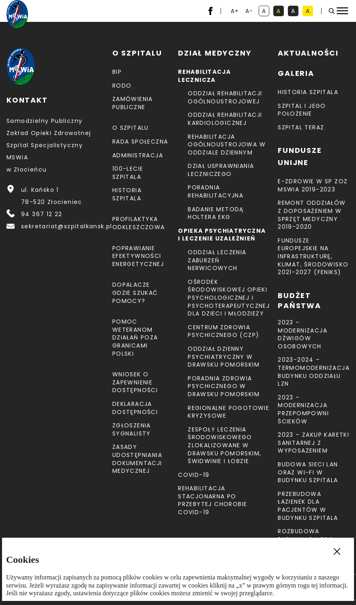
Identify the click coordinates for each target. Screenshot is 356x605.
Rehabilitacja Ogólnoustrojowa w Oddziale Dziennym (227, 145)
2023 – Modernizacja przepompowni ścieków (303, 409)
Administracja (137, 155)
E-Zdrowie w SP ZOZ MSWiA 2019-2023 (312, 185)
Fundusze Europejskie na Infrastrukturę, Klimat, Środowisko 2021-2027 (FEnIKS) (313, 256)
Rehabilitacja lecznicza (204, 76)
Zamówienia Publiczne (132, 103)
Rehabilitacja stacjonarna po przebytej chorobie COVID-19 (212, 500)
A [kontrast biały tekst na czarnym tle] (294, 11)
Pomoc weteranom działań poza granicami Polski (135, 337)
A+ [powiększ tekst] (235, 11)
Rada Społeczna (140, 141)
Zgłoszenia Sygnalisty (131, 429)
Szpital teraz (301, 127)
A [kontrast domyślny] (265, 11)
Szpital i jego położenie (302, 110)
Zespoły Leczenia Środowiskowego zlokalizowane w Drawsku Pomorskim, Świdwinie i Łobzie (224, 445)
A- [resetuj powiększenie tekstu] (250, 11)
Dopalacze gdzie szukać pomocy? (135, 293)
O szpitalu (130, 128)
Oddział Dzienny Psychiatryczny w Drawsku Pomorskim (223, 357)
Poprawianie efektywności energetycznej (138, 256)
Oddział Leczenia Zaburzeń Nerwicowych (217, 260)
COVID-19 (193, 475)
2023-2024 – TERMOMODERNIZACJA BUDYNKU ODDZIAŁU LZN (314, 372)
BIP (117, 72)
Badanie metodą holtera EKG (216, 213)
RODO (122, 86)
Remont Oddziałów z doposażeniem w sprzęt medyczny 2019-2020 (311, 215)
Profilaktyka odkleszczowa (138, 223)
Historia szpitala (127, 194)
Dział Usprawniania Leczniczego (221, 170)
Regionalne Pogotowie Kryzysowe (228, 412)
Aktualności (308, 53)
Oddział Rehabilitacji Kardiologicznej (225, 119)
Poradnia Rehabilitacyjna (215, 191)
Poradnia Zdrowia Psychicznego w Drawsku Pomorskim (223, 386)
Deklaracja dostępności (135, 408)
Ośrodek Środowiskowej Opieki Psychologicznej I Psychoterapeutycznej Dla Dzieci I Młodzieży (229, 298)
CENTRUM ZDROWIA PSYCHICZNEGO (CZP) (223, 331)
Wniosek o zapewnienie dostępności (135, 382)
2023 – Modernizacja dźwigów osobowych (302, 334)
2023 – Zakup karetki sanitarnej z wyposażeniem (313, 443)
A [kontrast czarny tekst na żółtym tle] (309, 11)
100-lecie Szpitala (128, 173)
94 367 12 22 (41, 214)
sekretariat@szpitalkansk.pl (66, 226)
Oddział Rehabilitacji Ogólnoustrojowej (225, 97)
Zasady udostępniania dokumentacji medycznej (137, 459)
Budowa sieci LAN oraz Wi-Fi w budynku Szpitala (308, 472)
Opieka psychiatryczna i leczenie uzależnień (222, 235)
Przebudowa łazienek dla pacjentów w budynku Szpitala (308, 506)
